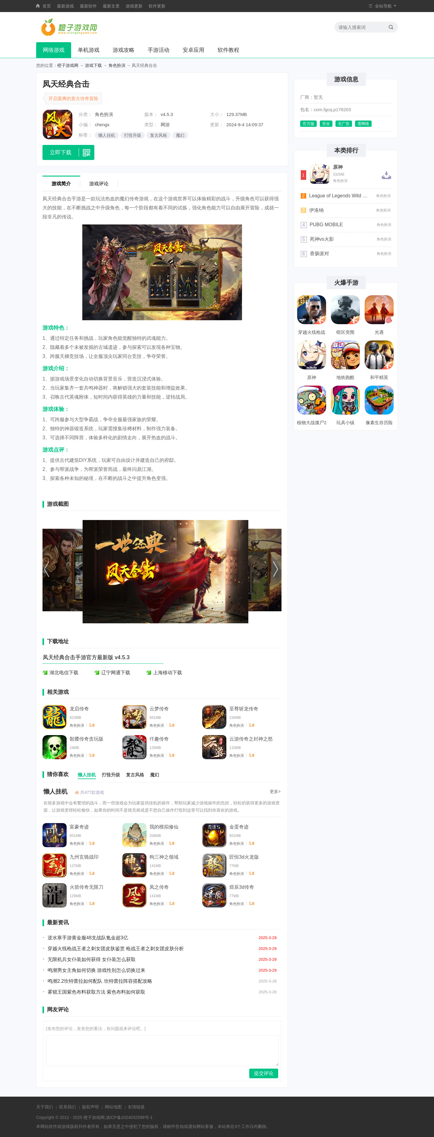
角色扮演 (116, 65)
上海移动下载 (167, 672)
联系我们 (67, 1106)
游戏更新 (134, 6)
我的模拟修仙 (163, 826)
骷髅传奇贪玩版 (86, 738)
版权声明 (90, 1106)
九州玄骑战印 (84, 857)
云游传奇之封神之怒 (251, 738)
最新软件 (88, 6)
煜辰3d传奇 (241, 887)
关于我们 (44, 1106)
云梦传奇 (159, 708)
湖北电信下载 (63, 672)
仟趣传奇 (159, 738)
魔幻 (180, 135)
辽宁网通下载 (115, 672)
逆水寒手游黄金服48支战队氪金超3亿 (88, 937)
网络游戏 (53, 50)
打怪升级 (132, 135)
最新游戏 (65, 6)
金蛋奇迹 (239, 826)
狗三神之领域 (163, 857)
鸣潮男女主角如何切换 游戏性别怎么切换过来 (96, 970)
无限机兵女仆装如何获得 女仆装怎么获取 (92, 959)
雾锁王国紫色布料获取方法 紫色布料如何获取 (96, 991)
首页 (46, 6)
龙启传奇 (79, 708)
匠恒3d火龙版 (244, 857)
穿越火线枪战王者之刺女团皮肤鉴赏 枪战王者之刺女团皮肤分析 (116, 948)
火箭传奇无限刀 (86, 887)
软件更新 (157, 6)
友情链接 (136, 1106)
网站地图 (113, 1106)
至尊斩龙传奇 (243, 708)
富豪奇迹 (79, 826)
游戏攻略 (123, 50)
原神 (338, 167)
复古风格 (158, 135)
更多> (275, 791)
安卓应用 (193, 50)
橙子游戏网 (67, 65)
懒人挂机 (106, 135)
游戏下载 (93, 65)
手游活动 (158, 50)
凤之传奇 (159, 887)
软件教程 (228, 50)
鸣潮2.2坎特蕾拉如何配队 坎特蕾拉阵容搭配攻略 (100, 981)
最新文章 (111, 6)
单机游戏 (88, 50)
